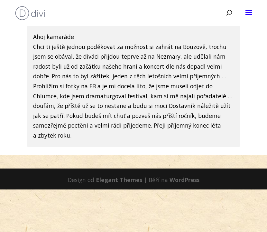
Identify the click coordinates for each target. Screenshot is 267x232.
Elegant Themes (119, 180)
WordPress (184, 180)
